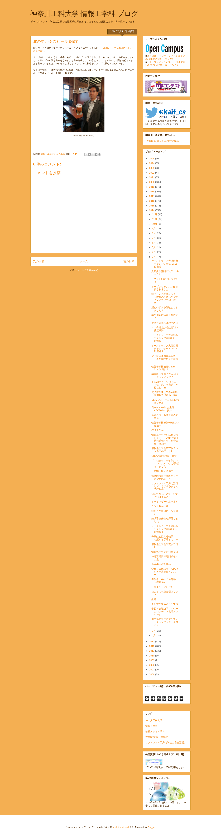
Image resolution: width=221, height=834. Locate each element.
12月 (155, 214)
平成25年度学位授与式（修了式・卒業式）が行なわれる (164, 384)
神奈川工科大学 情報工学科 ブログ (84, 13)
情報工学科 (151, 726)
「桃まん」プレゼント (163, 586)
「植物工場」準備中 (162, 471)
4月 (154, 252)
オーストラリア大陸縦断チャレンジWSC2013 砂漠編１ (165, 529)
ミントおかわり (159, 506)
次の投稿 (38, 261)
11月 (155, 219)
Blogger (151, 827)
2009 (152, 660)
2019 (152, 186)
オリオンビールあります (164, 501)
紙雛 (153, 599)
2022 (152, 172)
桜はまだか (157, 430)
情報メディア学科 (155, 731)
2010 (152, 655)
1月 (154, 635)
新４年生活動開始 (161, 564)
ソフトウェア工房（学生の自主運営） (165, 742)
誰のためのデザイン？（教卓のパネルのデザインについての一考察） (164, 298)
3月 (154, 256)
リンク (101, 60)
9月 (154, 228)
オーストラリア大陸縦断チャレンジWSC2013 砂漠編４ (165, 263)
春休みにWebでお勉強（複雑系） (163, 581)
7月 (154, 238)
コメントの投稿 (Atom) (86, 270)
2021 (152, 177)
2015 (152, 205)
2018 (152, 191)
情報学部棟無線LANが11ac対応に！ (163, 368)
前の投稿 (128, 261)
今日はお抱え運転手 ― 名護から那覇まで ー (165, 538)
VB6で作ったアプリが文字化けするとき (164, 495)
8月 (154, 233)
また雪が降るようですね (164, 604)
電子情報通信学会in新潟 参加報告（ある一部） (165, 394)
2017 (152, 196)
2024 (152, 163)
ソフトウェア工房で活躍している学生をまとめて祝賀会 (164, 486)
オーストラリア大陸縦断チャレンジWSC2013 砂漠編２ (165, 348)
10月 (155, 224)
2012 (152, 646)
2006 (152, 674)
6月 (154, 242)
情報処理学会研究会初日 (164, 551)
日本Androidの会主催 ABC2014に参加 (162, 409)
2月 (154, 630)
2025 (152, 158)
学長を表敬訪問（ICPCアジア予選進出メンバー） (165, 571)
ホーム (84, 261)
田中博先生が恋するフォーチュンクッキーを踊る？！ (164, 622)
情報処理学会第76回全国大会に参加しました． (164, 450)
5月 (154, 247)
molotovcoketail (121, 827)
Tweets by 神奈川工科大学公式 (162, 140)
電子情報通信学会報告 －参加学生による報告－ (164, 359)
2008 (152, 665)
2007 (152, 669)
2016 (152, 201)
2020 (152, 182)
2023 (152, 168)
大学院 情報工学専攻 (156, 737)
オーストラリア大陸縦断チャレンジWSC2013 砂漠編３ (165, 338)
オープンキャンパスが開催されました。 (164, 288)
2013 (152, 641)
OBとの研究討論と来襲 (164, 455)
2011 (152, 650)
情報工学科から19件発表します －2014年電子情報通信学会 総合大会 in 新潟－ (165, 439)
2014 (152, 210)
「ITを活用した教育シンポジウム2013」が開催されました (165, 463)
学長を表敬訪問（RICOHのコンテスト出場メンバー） (165, 611)
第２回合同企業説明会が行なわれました (164, 477)
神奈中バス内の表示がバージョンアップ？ (164, 375)
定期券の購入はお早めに (164, 322)
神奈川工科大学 (153, 720)
